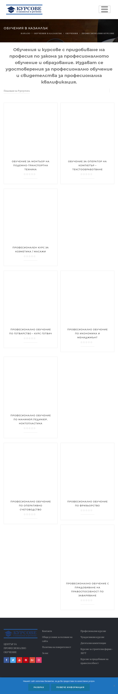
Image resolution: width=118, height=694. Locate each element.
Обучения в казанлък (48, 33)
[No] (114, 685)
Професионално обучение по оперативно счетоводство (30, 505)
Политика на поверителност (56, 646)
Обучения (72, 33)
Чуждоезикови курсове (92, 636)
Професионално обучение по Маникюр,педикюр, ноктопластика (30, 419)
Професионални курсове (93, 630)
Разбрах (39, 687)
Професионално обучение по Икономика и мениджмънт (87, 333)
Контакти (47, 630)
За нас (45, 652)
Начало (25, 33)
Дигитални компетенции (93, 642)
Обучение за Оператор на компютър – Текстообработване (87, 165)
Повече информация (70, 687)
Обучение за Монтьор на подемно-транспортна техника (30, 165)
